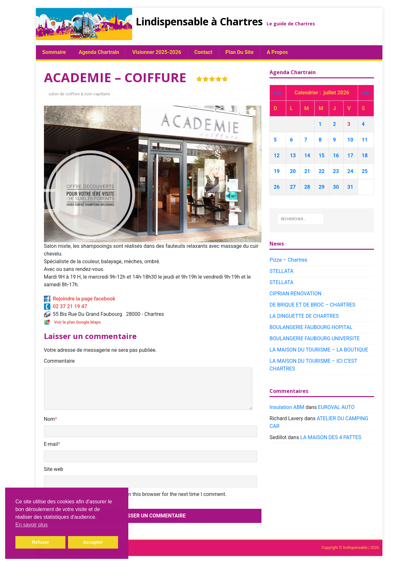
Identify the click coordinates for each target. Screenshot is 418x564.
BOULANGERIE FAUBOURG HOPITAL (310, 327)
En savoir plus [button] (31, 524)
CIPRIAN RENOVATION (295, 294)
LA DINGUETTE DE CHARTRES (303, 316)
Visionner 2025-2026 (156, 52)
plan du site (240, 52)
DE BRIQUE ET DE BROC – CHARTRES (312, 305)
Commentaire (59, 361)
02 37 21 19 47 (65, 306)
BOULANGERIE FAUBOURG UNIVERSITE (314, 338)
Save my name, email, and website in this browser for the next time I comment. (137, 494)
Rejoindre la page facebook (79, 299)
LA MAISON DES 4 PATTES (330, 437)
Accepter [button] (93, 542)
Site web (54, 469)
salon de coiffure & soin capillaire (79, 93)
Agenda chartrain (99, 52)
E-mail (51, 444)
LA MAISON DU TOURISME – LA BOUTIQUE (318, 350)
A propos (277, 52)
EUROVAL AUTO (336, 407)
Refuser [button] (40, 542)
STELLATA (281, 271)
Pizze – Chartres (288, 260)
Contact (203, 52)
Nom (49, 419)
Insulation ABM (286, 407)
